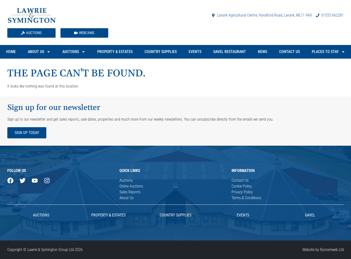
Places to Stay (328, 51)
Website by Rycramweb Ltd (323, 249)
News (262, 51)
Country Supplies (161, 51)
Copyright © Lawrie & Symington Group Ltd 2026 (45, 249)
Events (195, 51)
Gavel (310, 215)
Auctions (73, 51)
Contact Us (289, 51)
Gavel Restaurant (229, 51)
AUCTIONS (41, 215)
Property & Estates (115, 51)
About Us (39, 51)
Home (11, 51)
